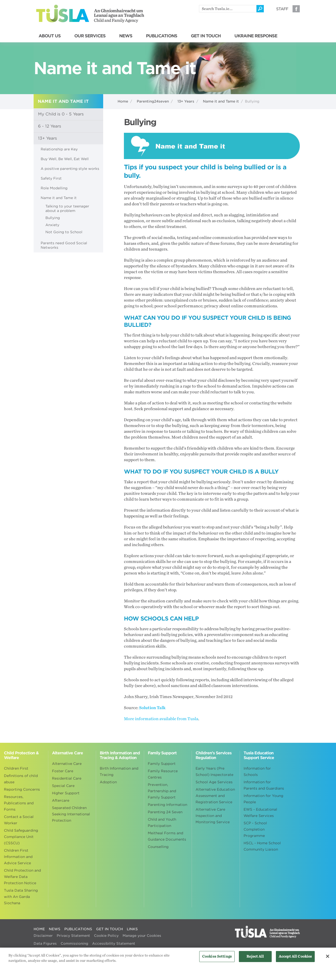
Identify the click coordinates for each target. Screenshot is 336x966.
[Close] (327, 959)
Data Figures (45, 943)
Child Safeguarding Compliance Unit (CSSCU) (21, 836)
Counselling (158, 847)
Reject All (255, 959)
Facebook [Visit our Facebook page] (296, 8)
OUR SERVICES (90, 36)
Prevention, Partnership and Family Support (162, 791)
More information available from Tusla (161, 718)
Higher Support (66, 793)
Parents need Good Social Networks (64, 245)
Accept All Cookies (295, 959)
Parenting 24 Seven (165, 812)
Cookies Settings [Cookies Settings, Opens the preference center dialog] (217, 959)
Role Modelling (54, 188)
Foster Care (62, 771)
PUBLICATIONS (161, 36)
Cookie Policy (106, 936)
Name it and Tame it (221, 101)
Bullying (52, 218)
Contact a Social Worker (19, 820)
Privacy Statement (73, 936)
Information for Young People (263, 799)
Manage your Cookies (142, 936)
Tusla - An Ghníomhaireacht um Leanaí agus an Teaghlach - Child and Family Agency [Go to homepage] (90, 13)
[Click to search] (260, 8)
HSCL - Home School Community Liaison (262, 846)
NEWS (125, 36)
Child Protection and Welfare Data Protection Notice (22, 876)
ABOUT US (50, 36)
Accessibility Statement (113, 943)
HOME (39, 929)
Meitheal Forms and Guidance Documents (167, 836)
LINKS (132, 929)
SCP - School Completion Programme (255, 829)
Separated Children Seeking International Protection (71, 814)
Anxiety (52, 225)
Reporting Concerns (22, 789)
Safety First (51, 178)
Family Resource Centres (163, 774)
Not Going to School (63, 232)
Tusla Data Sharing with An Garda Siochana (21, 896)
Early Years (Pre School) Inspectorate (214, 771)
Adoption (108, 782)
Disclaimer (43, 936)
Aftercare (60, 800)
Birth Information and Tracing (119, 771)
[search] (227, 8)
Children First (16, 768)
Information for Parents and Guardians (264, 785)
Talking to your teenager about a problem (67, 208)
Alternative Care (67, 764)
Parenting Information (167, 805)
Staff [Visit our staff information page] (282, 9)
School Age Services (214, 782)
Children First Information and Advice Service (18, 856)
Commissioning (74, 943)
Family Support (162, 764)
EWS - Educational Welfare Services (260, 812)
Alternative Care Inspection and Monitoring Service (213, 815)
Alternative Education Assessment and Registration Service (215, 795)
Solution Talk (152, 707)
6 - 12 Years (49, 126)
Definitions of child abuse (21, 779)
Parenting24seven (153, 101)
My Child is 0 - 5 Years (61, 114)
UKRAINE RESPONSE (255, 36)
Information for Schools (257, 771)
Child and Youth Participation (162, 822)
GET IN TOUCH (206, 36)
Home (123, 101)
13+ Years (185, 101)
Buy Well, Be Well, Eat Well (65, 159)
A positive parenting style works (70, 169)
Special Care (63, 786)
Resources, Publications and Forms (19, 803)
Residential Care (66, 778)
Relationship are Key (59, 149)
